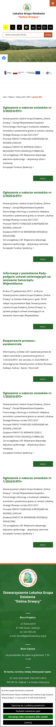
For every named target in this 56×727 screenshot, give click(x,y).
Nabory (11, 97)
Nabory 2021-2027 (23, 97)
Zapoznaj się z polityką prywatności (28, 705)
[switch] (33, 27)
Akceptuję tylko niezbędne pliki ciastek (28, 717)
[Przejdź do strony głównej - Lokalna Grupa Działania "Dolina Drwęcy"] (28, 10)
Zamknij (28, 722)
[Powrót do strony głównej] (5, 97)
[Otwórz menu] (53, 3)
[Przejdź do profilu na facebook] (4, 58)
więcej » (43, 178)
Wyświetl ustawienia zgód (28, 711)
